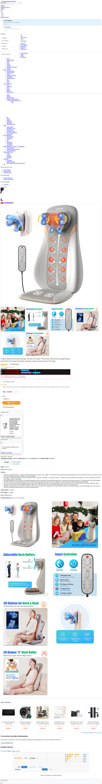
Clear (51, 769)
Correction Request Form (6, 743)
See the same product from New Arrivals (91, 732)
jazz (8, 79)
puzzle (8, 89)
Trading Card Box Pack (12, 99)
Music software (7, 69)
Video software (24, 53)
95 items (32, 758)
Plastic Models (10, 97)
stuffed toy (9, 86)
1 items (84, 759)
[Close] (1, 415)
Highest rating (32, 767)
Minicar (9, 90)
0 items (84, 761)
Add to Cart (11, 403)
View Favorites (8, 452)
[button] (51, 15)
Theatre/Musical (11, 78)
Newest (24, 767)
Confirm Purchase (10, 436)
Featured (4, 46)
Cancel (2, 436)
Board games (10, 92)
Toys (8, 85)
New (16, 370)
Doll (8, 88)
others (8, 61)
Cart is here (23, 41)
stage (8, 63)
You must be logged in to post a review (10, 751)
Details (22, 376)
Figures (8, 96)
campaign (4, 38)
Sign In (2, 8)
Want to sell (5, 48)
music (8, 58)
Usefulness (41, 767)
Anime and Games (11, 75)
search (2, 5)
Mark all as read (5, 17)
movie (22, 56)
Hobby (8, 95)
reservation (4, 43)
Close (2, 452)
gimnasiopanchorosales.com (9, 1)
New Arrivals (5, 40)
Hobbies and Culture (12, 67)
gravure (9, 68)
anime (22, 54)
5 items (84, 756)
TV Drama (23, 57)
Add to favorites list (8, 407)
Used (21, 372)
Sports (8, 64)
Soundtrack (9, 76)
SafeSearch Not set (5, 7)
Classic (8, 74)
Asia (8, 82)
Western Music (10, 72)
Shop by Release (6, 54)
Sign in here (23, 37)
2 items (84, 757)
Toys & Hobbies (8, 83)
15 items (85, 754)
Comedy (9, 65)
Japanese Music (11, 71)
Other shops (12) (9, 381)
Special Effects (10, 60)
